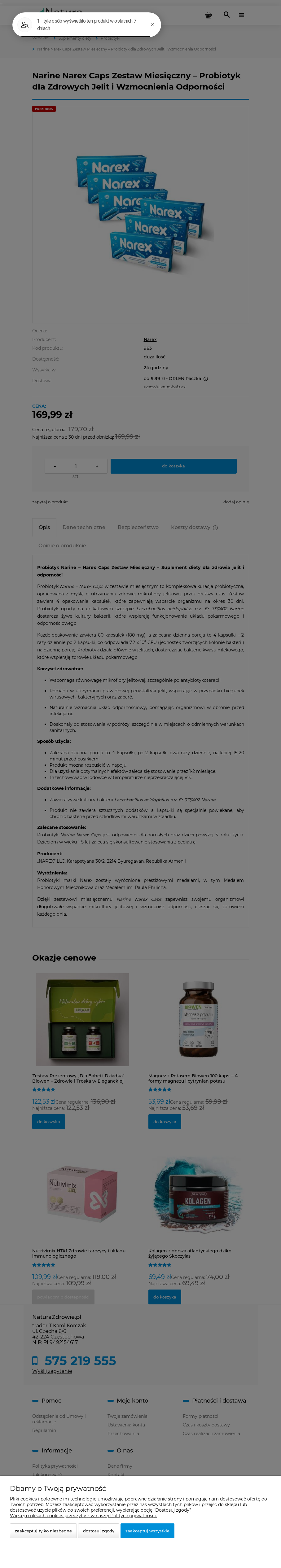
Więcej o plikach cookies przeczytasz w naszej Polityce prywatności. (83, 1515)
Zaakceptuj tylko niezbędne (43, 1530)
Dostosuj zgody (98, 1530)
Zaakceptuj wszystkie (147, 1530)
